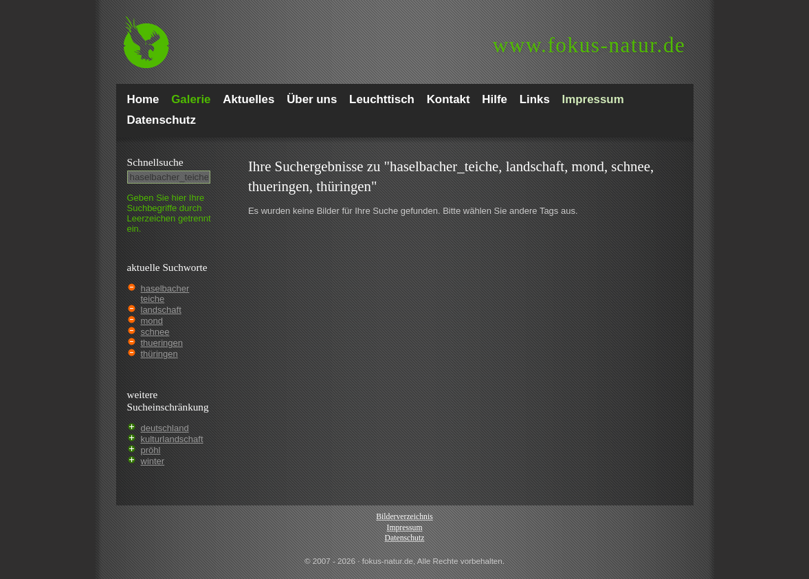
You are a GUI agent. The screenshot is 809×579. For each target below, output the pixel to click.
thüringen (159, 354)
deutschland (165, 428)
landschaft (161, 310)
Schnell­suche (155, 162)
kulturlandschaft (172, 439)
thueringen (162, 343)
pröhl (151, 450)
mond (152, 321)
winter (153, 461)
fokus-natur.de (589, 45)
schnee (155, 332)
